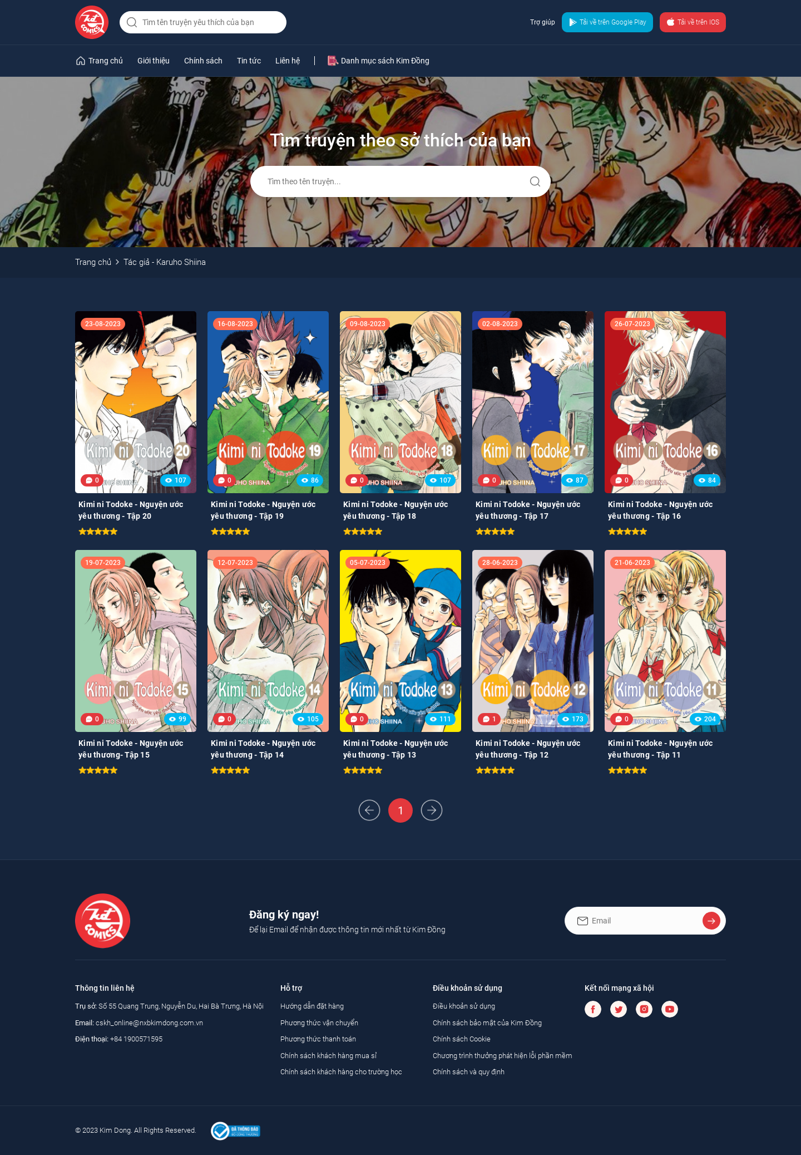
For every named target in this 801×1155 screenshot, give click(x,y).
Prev (369, 810)
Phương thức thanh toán (318, 1039)
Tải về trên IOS (692, 22)
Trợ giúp (542, 22)
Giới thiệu (153, 60)
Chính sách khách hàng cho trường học (341, 1072)
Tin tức (249, 60)
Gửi (535, 181)
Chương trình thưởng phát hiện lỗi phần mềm (502, 1055)
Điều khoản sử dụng (464, 1006)
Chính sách (203, 60)
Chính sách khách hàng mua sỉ (328, 1055)
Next (431, 810)
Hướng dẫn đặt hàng (312, 1006)
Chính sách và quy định (469, 1072)
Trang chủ (93, 262)
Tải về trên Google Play (607, 22)
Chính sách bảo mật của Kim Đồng (487, 1023)
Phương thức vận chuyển (319, 1023)
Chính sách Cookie (462, 1039)
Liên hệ (287, 60)
